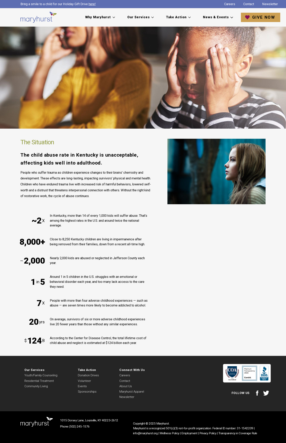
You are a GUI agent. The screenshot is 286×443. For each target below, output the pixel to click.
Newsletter (270, 4)
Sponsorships (87, 391)
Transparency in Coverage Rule (237, 433)
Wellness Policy (169, 433)
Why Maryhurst (98, 17)
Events (82, 386)
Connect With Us (132, 370)
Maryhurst (38, 17)
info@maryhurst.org (145, 433)
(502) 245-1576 (79, 426)
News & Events (216, 17)
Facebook (257, 393)
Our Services (138, 17)
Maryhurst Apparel (131, 391)
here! (92, 4)
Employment (189, 433)
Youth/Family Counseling (40, 375)
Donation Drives (88, 375)
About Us (125, 386)
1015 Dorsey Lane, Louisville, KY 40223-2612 (89, 420)
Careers (229, 4)
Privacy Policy (207, 433)
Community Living (36, 386)
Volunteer (84, 381)
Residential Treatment (39, 381)
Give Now (263, 17)
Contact (248, 4)
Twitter (266, 393)
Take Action (176, 17)
